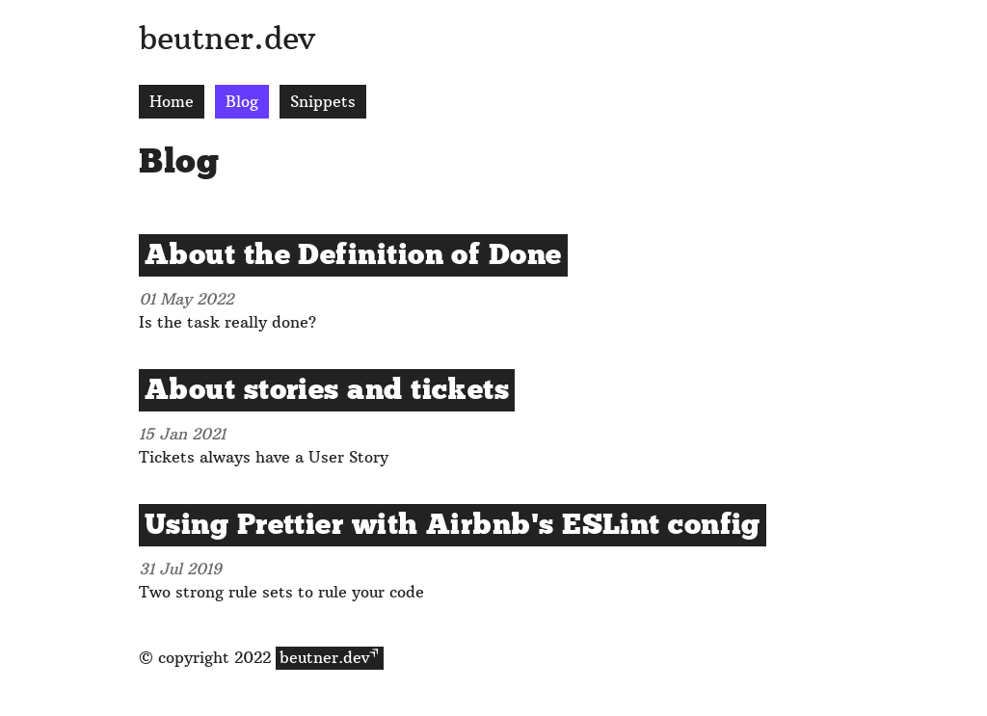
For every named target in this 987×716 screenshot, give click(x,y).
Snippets (323, 102)
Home (171, 102)
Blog (242, 102)
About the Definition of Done (353, 255)
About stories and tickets (327, 390)
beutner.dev (227, 38)
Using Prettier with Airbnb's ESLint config (452, 525)
